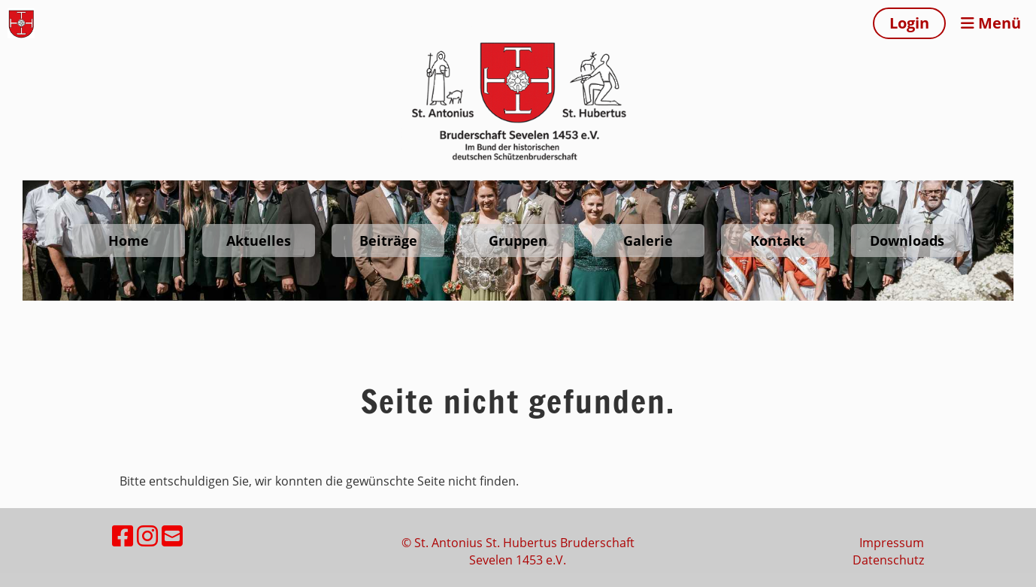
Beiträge (388, 240)
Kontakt (777, 240)
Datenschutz (888, 560)
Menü (991, 23)
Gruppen (518, 240)
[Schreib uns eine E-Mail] (172, 535)
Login (909, 23)
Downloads (907, 240)
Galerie (648, 240)
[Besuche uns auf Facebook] (122, 535)
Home (128, 240)
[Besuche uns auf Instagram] (147, 535)
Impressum (891, 542)
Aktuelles (258, 240)
